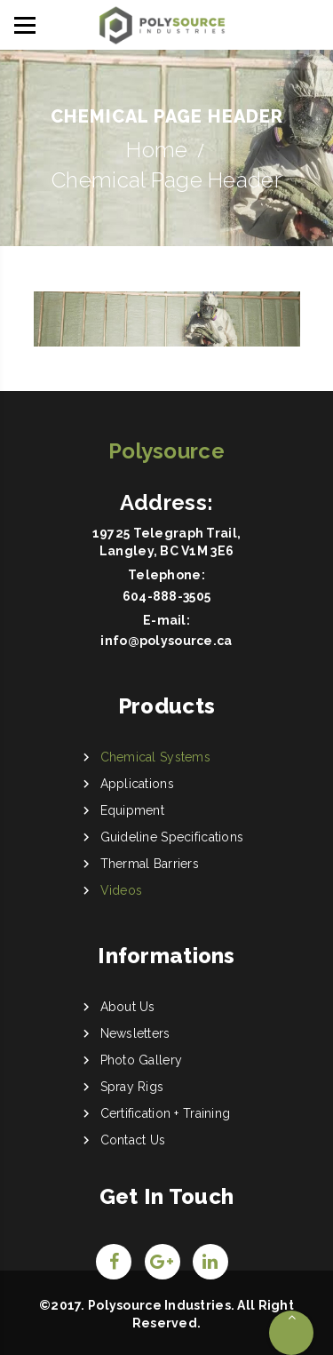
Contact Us (133, 1140)
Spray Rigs (132, 1087)
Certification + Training (165, 1113)
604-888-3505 (166, 596)
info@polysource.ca (166, 641)
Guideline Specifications (172, 837)
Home (156, 150)
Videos (121, 890)
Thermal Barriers (149, 864)
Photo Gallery (141, 1060)
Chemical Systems (155, 757)
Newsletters (135, 1033)
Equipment (132, 810)
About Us (127, 1007)
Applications (137, 784)
